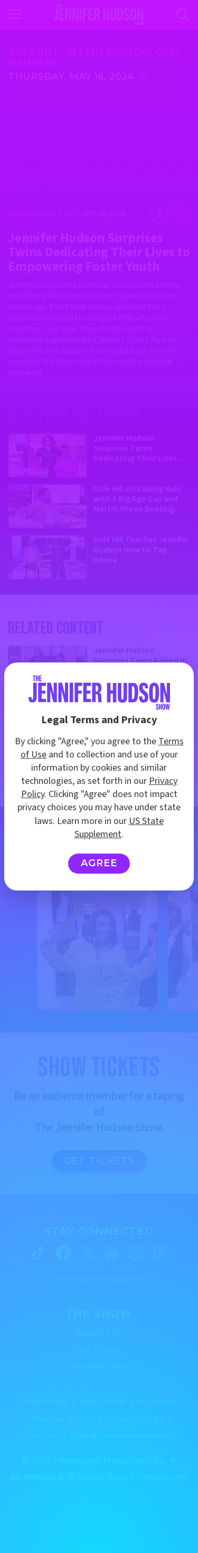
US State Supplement (119, 828)
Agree (99, 863)
